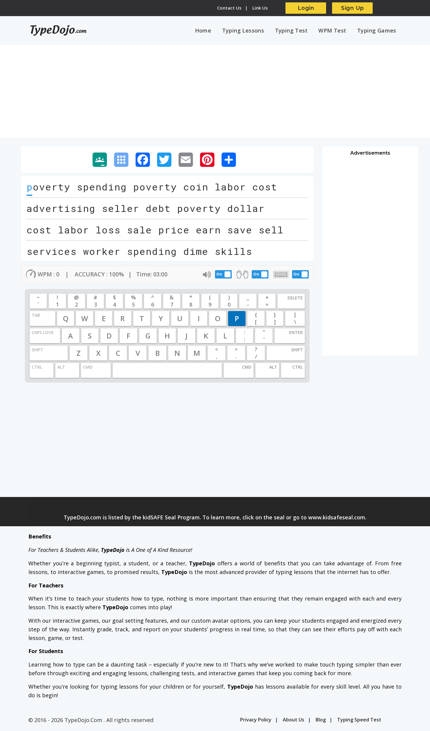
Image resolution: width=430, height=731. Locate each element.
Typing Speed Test (359, 720)
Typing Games (377, 30)
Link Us (260, 8)
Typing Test (294, 30)
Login (306, 8)
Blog (321, 720)
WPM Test (334, 30)
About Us (293, 720)
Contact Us (229, 8)
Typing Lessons (248, 30)
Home (209, 30)
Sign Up (352, 8)
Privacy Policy (255, 720)
